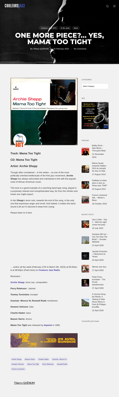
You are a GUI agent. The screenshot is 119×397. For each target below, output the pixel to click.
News (76, 28)
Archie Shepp (17, 282)
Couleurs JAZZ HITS (49, 28)
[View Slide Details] (44, 340)
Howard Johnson (18, 364)
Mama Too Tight (33, 364)
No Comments (80, 49)
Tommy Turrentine (18, 369)
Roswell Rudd (62, 364)
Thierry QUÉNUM (41, 49)
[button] (114, 6)
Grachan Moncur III (59, 359)
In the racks (65, 28)
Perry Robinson (48, 364)
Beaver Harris (30, 359)
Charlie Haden (43, 359)
